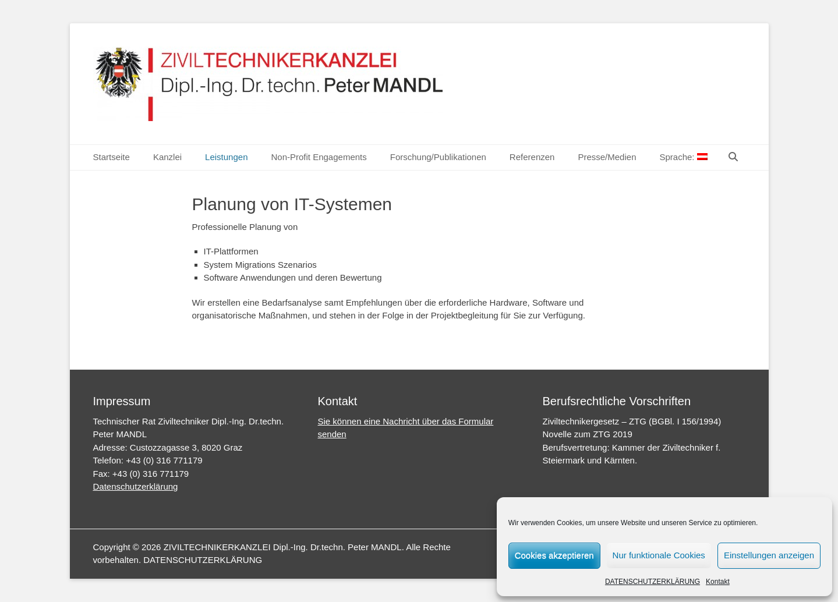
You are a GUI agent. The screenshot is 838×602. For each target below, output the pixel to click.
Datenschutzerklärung (135, 486)
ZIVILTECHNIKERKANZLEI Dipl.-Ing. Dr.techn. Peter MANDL (283, 547)
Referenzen (532, 157)
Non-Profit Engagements (318, 157)
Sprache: (683, 157)
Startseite (111, 157)
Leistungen (226, 157)
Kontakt (718, 582)
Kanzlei (167, 157)
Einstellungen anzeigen (769, 555)
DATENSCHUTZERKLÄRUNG (652, 582)
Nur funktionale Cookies (659, 555)
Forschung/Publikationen (438, 157)
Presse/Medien (607, 157)
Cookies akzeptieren (554, 555)
